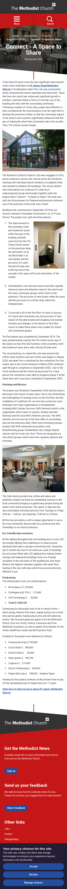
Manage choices (33, 882)
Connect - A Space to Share (46, 39)
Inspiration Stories (16, 39)
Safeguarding (11, 839)
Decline (33, 874)
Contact (8, 834)
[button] (17, 19)
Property (46, 35)
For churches (30, 35)
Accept (33, 866)
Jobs (7, 828)
